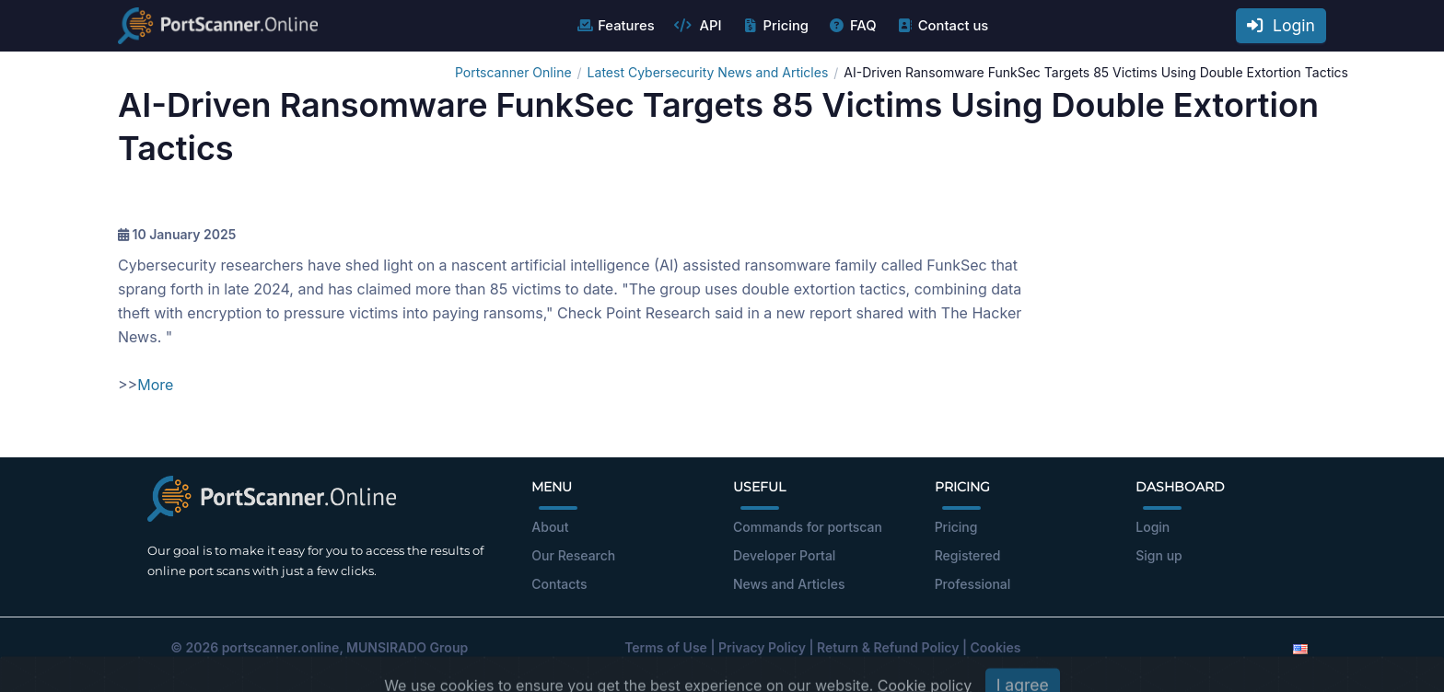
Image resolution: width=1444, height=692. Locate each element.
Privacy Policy (762, 647)
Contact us (942, 25)
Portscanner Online (513, 72)
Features (615, 25)
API (698, 25)
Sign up (1158, 555)
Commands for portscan (807, 527)
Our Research (573, 555)
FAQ (852, 25)
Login (1281, 25)
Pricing (775, 25)
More (155, 384)
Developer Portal (784, 555)
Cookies (996, 647)
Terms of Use (665, 647)
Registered (968, 555)
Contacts (559, 584)
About (549, 527)
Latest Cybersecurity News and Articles (708, 72)
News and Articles (788, 584)
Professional (973, 584)
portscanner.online (281, 647)
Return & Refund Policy (888, 647)
